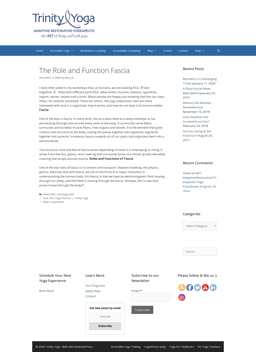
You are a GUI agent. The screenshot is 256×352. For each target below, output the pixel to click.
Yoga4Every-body (155, 346)
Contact (183, 50)
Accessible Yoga (63, 50)
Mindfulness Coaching (93, 50)
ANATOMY (49, 194)
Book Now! (46, 291)
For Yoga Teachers (208, 346)
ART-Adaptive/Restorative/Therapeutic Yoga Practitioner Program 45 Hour (199, 182)
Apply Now (92, 291)
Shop (201, 50)
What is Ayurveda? (53, 202)
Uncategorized (65, 194)
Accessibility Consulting (126, 50)
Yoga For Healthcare (181, 346)
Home (39, 50)
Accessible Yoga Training (126, 346)
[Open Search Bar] (219, 50)
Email (136, 291)
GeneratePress (83, 346)
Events (168, 50)
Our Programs (95, 286)
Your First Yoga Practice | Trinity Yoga (65, 198)
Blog (153, 50)
